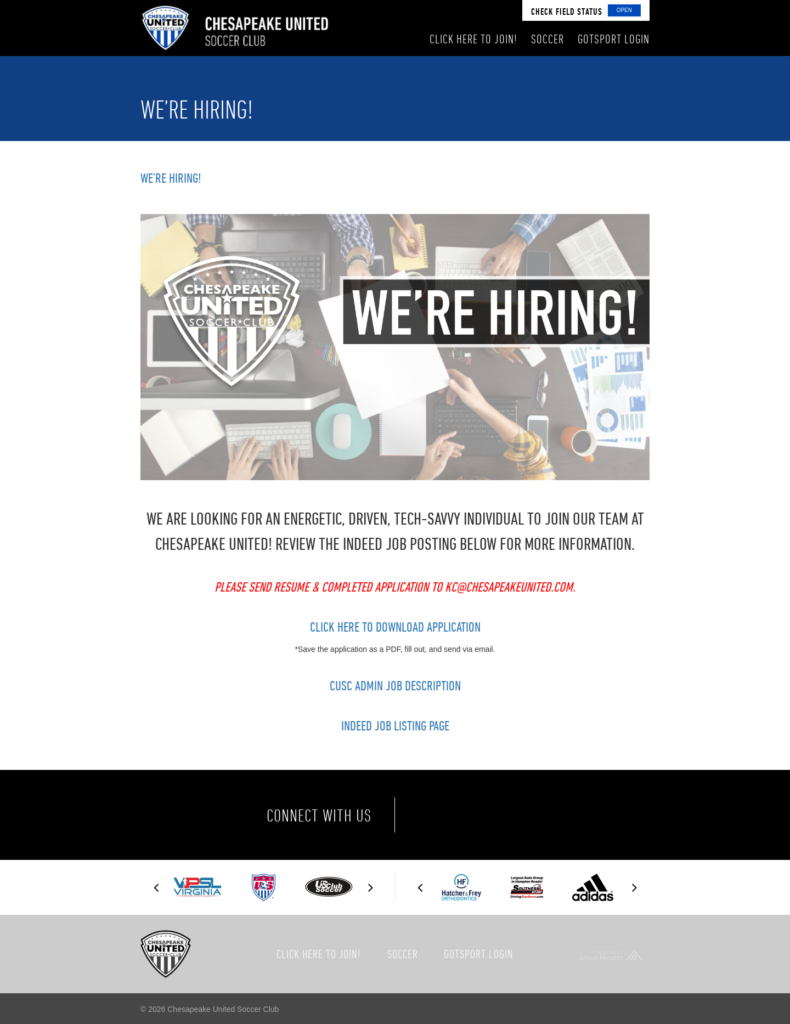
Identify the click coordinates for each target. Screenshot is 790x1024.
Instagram (527, 814)
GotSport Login (479, 953)
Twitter (481, 814)
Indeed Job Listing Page (395, 725)
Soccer (402, 953)
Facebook (435, 814)
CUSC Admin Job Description (395, 685)
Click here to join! (318, 953)
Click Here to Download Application (395, 626)
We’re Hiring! (170, 177)
